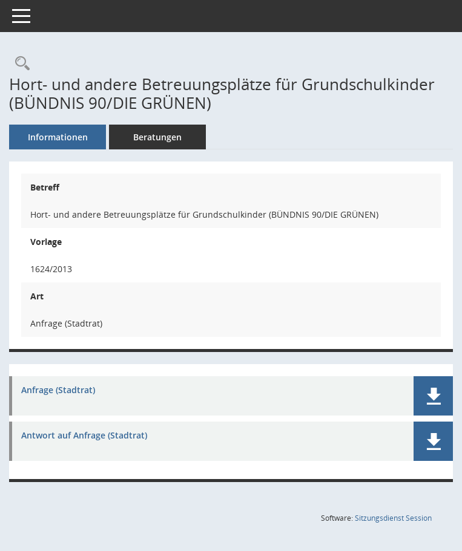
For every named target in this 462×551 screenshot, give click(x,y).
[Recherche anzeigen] (19, 64)
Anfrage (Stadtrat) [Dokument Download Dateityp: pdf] (58, 390)
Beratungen (157, 137)
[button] (433, 396)
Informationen (58, 137)
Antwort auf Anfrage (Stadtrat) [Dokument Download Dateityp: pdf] (84, 436)
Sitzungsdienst (393, 518)
